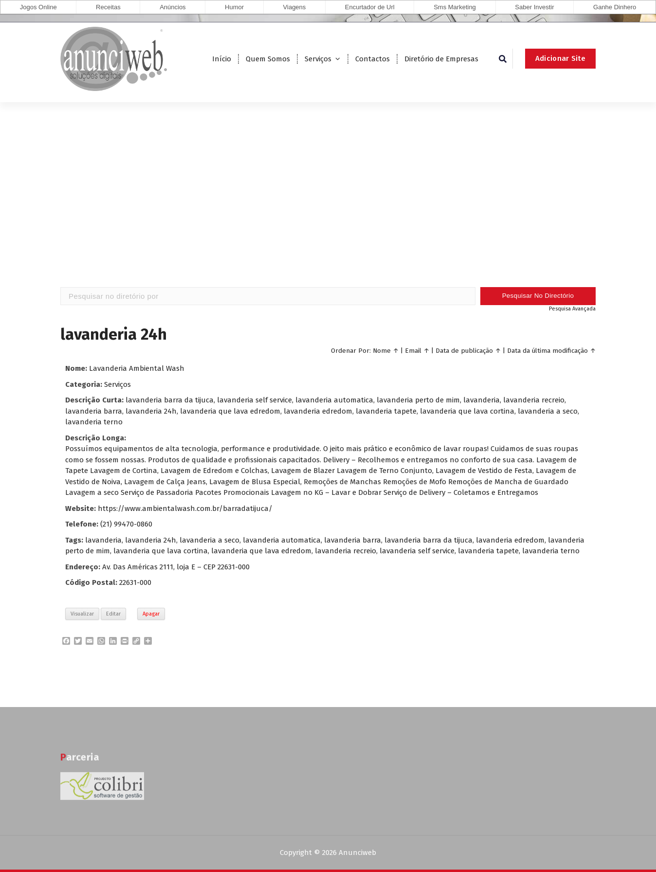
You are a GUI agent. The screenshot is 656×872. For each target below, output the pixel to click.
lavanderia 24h (150, 540)
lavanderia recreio (345, 550)
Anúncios (172, 7)
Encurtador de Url (370, 7)
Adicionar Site (560, 58)
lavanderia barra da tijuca (428, 540)
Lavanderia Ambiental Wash (136, 368)
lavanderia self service (417, 550)
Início (221, 58)
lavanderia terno (551, 550)
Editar (113, 614)
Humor (234, 7)
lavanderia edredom (510, 540)
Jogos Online (38, 7)
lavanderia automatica (282, 540)
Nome (382, 350)
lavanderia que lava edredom (261, 550)
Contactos (372, 58)
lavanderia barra (352, 540)
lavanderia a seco (209, 540)
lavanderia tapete (488, 550)
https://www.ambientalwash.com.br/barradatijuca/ (185, 508)
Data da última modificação (547, 350)
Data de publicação (464, 350)
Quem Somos (268, 58)
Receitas (108, 7)
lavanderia (103, 540)
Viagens (294, 7)
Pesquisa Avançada (572, 309)
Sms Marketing (455, 7)
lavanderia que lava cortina (160, 550)
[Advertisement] (328, 209)
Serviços (318, 58)
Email (413, 350)
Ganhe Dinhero (614, 7)
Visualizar (82, 614)
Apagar (151, 614)
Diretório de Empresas (441, 58)
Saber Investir (534, 7)
